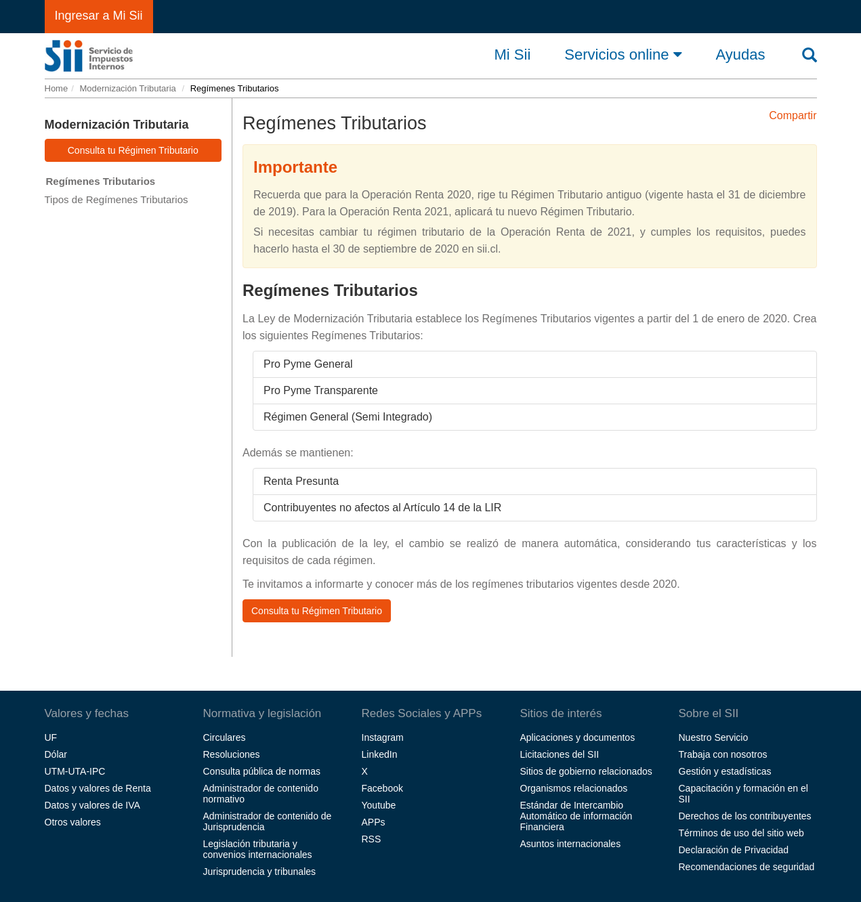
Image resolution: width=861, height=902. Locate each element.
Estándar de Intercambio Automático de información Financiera (576, 816)
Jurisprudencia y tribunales (259, 871)
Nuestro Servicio (714, 737)
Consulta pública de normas (262, 771)
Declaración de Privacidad (734, 849)
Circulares (224, 737)
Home (56, 88)
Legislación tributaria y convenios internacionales (257, 849)
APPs (373, 822)
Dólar (56, 754)
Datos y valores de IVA (92, 805)
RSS (371, 839)
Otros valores (73, 822)
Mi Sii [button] (513, 55)
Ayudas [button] (740, 55)
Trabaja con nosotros (723, 754)
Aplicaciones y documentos (577, 737)
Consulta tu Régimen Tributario (133, 150)
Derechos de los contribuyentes (745, 816)
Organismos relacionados (574, 788)
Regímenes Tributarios (101, 181)
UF (51, 737)
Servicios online (622, 54)
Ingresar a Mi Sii (99, 15)
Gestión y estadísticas (725, 771)
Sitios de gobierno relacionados (586, 771)
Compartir (792, 115)
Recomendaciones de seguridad (747, 866)
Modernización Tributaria (127, 88)
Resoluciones (231, 754)
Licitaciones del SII (560, 754)
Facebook (382, 788)
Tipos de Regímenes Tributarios (116, 199)
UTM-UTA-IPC (75, 771)
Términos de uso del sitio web (741, 833)
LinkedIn (380, 754)
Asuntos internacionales (570, 843)
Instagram (383, 737)
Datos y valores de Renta (98, 788)
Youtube (379, 805)
